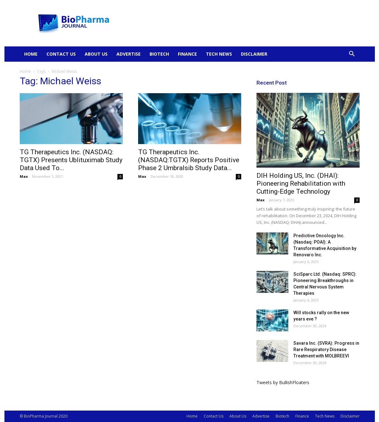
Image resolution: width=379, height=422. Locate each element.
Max (24, 176)
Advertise (128, 54)
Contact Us (61, 54)
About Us (96, 54)
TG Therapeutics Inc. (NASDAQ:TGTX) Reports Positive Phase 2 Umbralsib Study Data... (188, 160)
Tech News (219, 54)
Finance (187, 54)
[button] (352, 55)
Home (31, 54)
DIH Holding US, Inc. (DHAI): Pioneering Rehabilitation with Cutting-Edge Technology (300, 183)
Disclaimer (254, 54)
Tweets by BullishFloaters (282, 382)
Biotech (159, 54)
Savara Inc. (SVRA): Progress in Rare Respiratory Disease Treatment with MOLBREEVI (326, 349)
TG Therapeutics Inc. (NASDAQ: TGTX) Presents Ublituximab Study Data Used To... (71, 160)
